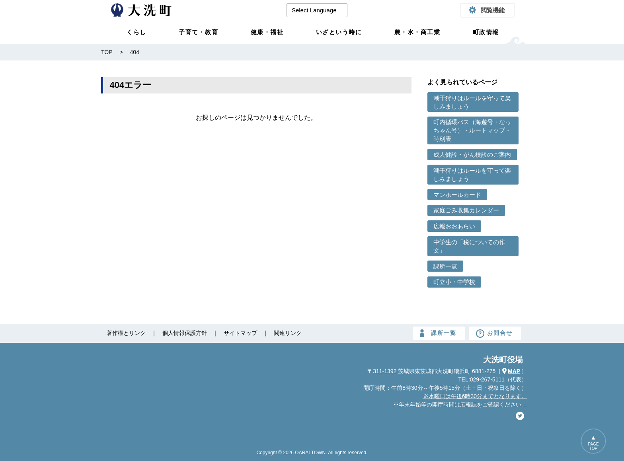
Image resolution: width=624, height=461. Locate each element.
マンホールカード (457, 194)
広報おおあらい (454, 226)
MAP (514, 371)
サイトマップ (240, 333)
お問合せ (500, 333)
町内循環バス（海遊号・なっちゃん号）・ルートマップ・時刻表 (472, 130)
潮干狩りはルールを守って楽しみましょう (472, 102)
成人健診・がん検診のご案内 (472, 154)
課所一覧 (445, 266)
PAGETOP (593, 446)
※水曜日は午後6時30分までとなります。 (475, 396)
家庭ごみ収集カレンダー (466, 210)
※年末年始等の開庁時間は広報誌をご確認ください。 (460, 404)
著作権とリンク (126, 333)
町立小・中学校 (454, 281)
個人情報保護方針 (184, 333)
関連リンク (288, 333)
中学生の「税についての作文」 (469, 246)
